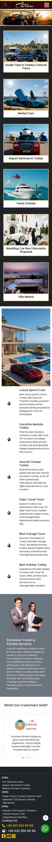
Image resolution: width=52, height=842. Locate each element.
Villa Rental (8, 802)
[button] (49, 17)
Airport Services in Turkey (16, 785)
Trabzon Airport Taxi (13, 813)
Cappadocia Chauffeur (14, 817)
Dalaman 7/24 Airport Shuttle (18, 799)
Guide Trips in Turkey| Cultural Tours (21, 796)
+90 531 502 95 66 (19, 825)
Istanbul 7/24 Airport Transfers (19, 810)
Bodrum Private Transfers (16, 788)
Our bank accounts (12, 781)
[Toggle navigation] (5, 4)
